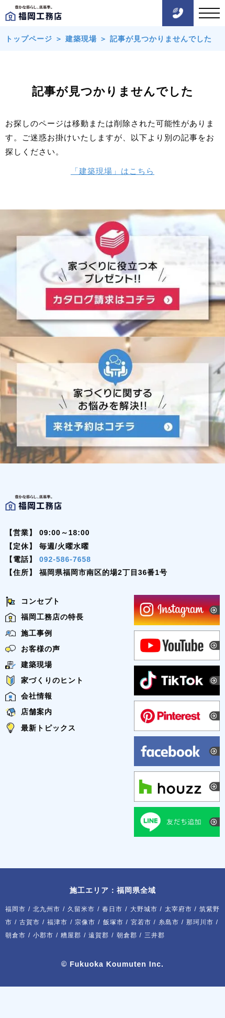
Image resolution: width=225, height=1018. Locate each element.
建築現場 (81, 39)
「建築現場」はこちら (112, 171)
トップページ (28, 39)
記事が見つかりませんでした (161, 39)
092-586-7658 (65, 559)
